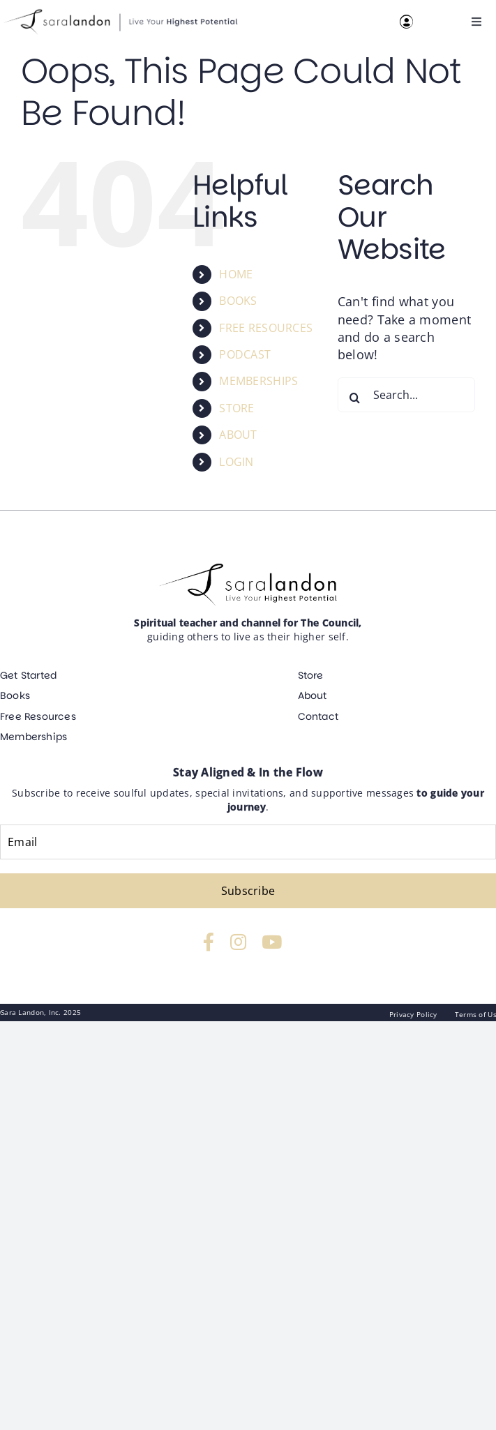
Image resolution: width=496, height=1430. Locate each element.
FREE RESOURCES (266, 328)
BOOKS (238, 300)
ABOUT (238, 434)
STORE (236, 408)
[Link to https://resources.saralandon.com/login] (406, 22)
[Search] (355, 397)
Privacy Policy (413, 1014)
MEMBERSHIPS (258, 381)
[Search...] (406, 394)
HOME (236, 274)
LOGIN (236, 461)
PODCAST (245, 354)
